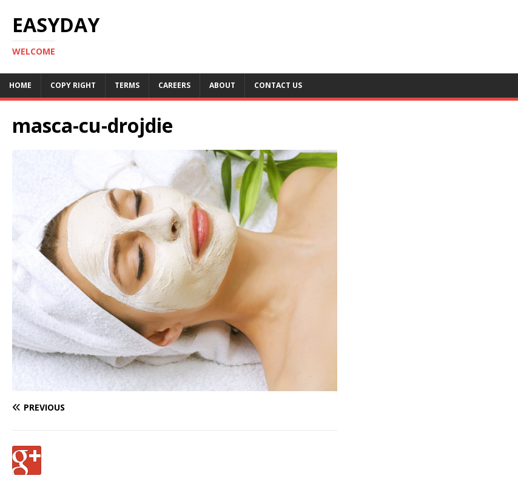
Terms (127, 85)
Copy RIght (73, 85)
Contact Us (278, 85)
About (222, 85)
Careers (174, 85)
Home (20, 85)
